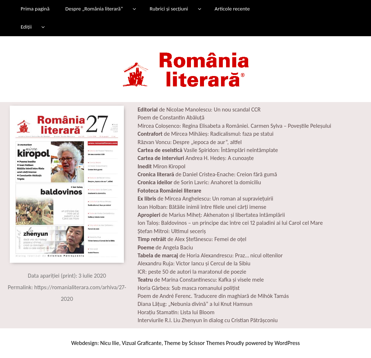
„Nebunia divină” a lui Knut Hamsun (210, 303)
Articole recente (232, 8)
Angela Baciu (178, 247)
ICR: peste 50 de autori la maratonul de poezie (192, 271)
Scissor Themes (207, 343)
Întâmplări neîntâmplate (249, 150)
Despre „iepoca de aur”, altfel (207, 142)
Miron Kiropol (169, 166)
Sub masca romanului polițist (204, 288)
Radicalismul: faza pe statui (241, 133)
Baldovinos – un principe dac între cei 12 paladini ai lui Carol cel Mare (241, 222)
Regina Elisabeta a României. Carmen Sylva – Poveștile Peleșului (256, 125)
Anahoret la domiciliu (236, 182)
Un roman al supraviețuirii (242, 198)
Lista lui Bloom (197, 312)
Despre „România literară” (94, 8)
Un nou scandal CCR (237, 109)
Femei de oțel (230, 239)
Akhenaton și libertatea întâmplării (244, 214)
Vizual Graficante (141, 343)
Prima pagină (35, 8)
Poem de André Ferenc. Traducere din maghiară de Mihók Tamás (213, 295)
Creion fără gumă (257, 174)
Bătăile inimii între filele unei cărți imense (217, 206)
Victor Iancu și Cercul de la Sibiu (213, 263)
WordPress (287, 343)
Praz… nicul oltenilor (259, 255)
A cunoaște (241, 158)
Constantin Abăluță (181, 117)
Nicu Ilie (109, 343)
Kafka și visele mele (240, 279)
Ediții (26, 27)
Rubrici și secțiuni (169, 8)
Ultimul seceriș (188, 231)
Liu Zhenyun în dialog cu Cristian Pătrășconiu (225, 320)
